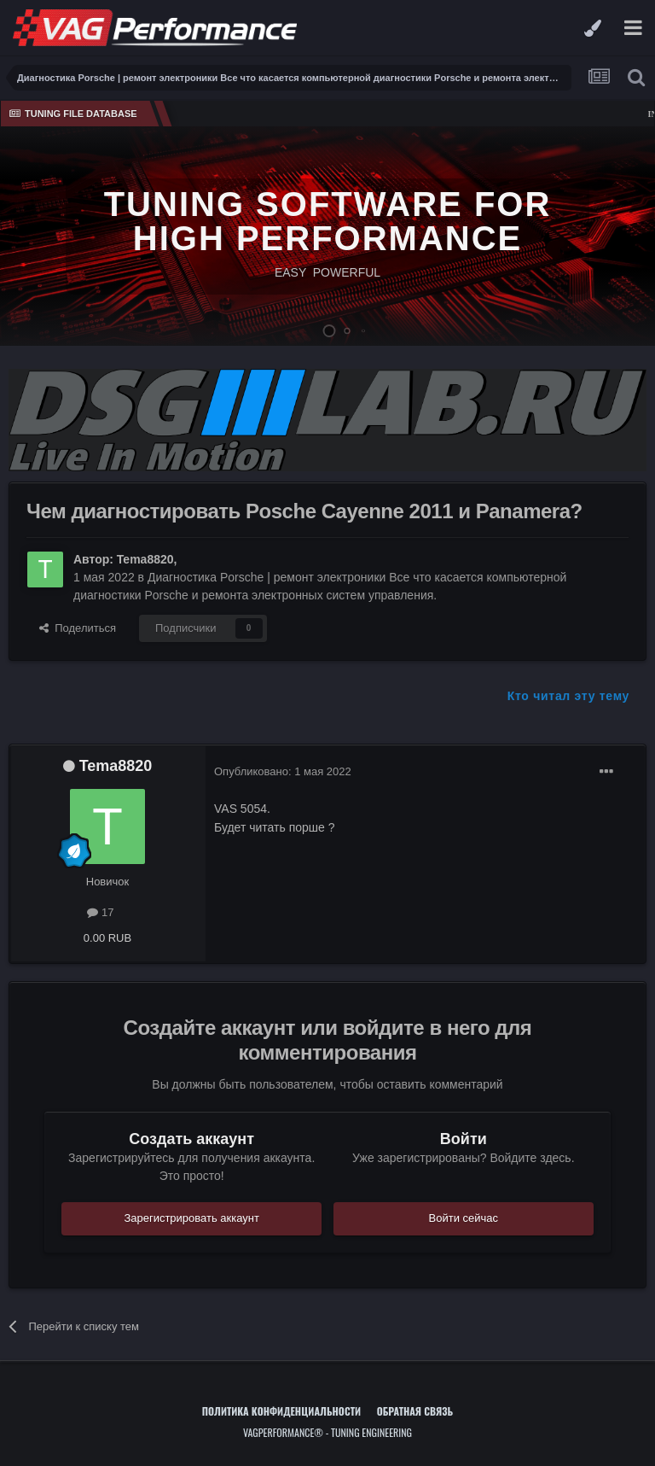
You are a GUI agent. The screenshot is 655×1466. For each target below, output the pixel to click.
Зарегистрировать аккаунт (191, 1218)
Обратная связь (415, 1411)
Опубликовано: (282, 771)
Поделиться (77, 628)
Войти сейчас (464, 1218)
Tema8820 (145, 559)
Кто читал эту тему (568, 696)
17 (100, 912)
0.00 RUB (107, 938)
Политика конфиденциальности (281, 1411)
